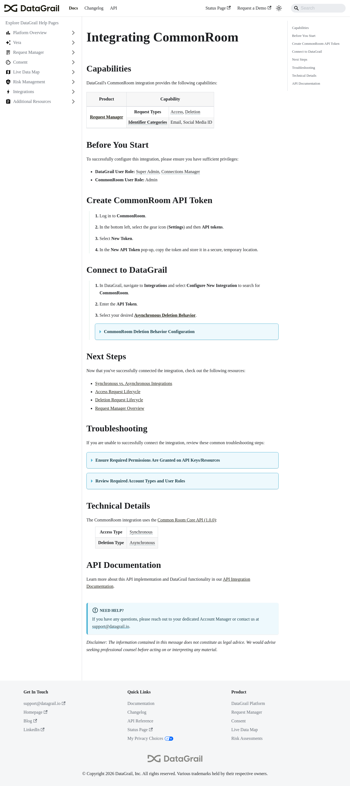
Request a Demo (254, 8)
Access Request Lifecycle (117, 391)
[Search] (318, 8)
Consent (238, 721)
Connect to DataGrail (307, 52)
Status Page (218, 8)
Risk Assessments (246, 738)
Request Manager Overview (119, 408)
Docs (73, 8)
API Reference (140, 721)
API (113, 8)
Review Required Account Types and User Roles (140, 481)
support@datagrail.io (110, 626)
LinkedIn (34, 729)
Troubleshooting (303, 68)
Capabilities (300, 28)
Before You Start (304, 36)
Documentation (140, 703)
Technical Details (304, 76)
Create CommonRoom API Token (315, 44)
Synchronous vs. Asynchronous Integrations (133, 383)
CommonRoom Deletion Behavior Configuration (149, 331)
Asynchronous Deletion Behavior (165, 315)
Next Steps (299, 59)
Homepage (36, 712)
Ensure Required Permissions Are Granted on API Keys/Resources (157, 460)
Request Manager (106, 117)
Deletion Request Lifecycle (119, 400)
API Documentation (306, 83)
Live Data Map (244, 729)
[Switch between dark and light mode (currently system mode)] (279, 8)
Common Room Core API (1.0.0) (187, 520)
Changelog (93, 8)
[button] (40, 32)
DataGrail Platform (248, 703)
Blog (30, 721)
